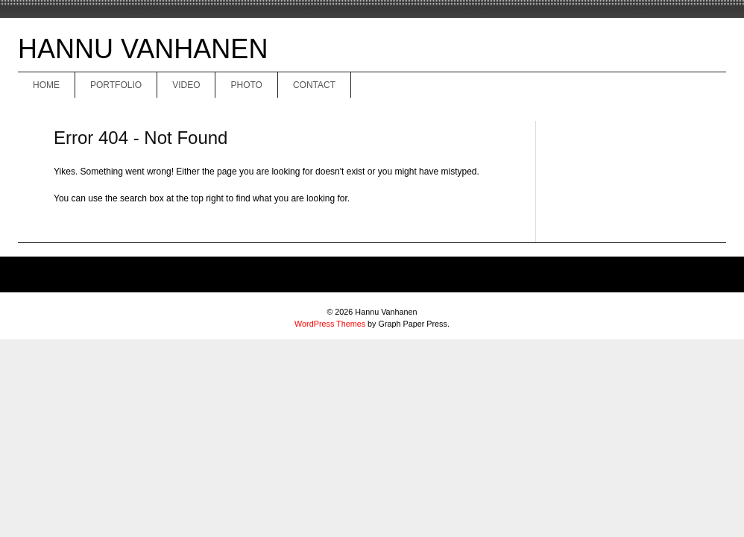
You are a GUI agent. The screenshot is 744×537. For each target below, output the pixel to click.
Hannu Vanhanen (143, 49)
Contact (314, 85)
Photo (246, 85)
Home (46, 85)
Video (186, 85)
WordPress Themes (329, 323)
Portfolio (116, 85)
